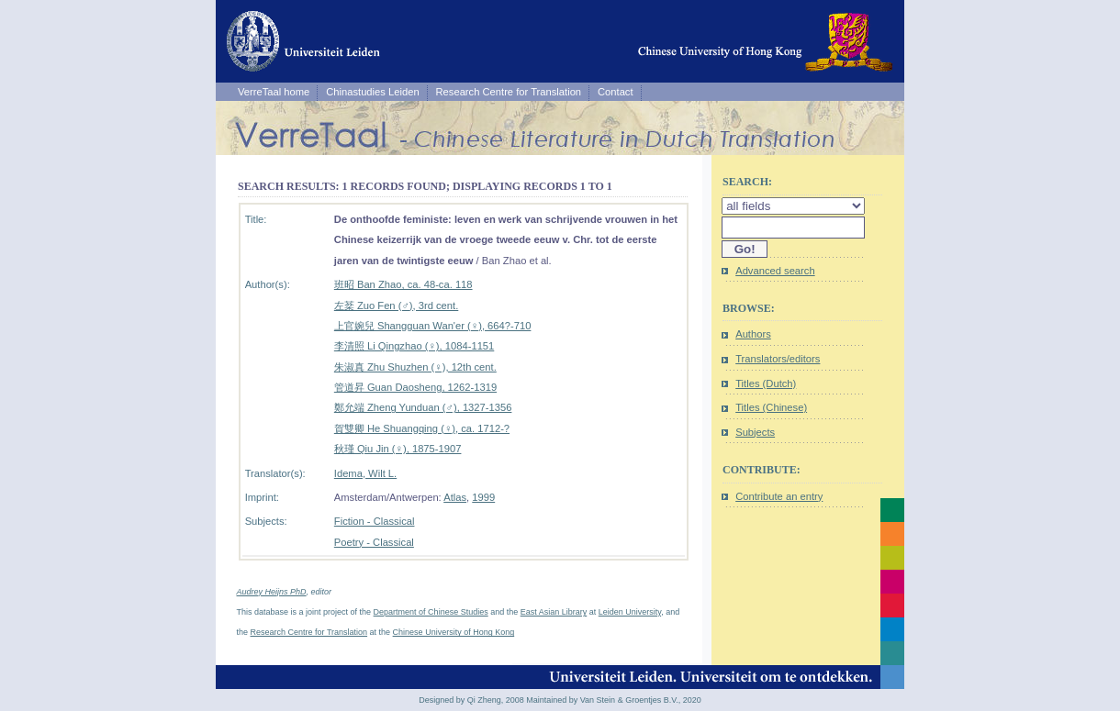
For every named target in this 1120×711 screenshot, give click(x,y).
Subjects (755, 432)
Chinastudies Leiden (372, 91)
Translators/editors (777, 358)
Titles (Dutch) (765, 383)
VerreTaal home (273, 91)
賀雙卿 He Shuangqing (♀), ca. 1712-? (422, 428)
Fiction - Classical (374, 521)
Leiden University (630, 612)
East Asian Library (554, 612)
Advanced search (774, 270)
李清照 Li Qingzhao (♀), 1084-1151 (414, 345)
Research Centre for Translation (509, 91)
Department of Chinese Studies (431, 612)
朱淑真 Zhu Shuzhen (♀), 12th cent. (415, 366)
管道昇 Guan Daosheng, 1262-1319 (415, 387)
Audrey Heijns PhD (272, 591)
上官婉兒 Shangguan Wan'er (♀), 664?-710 (433, 325)
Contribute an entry (779, 496)
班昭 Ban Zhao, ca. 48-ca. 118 (403, 284)
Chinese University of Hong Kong (454, 632)
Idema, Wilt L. (365, 473)
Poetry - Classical (374, 542)
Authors (753, 333)
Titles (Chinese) (771, 407)
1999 (483, 497)
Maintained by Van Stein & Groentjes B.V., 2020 (613, 700)
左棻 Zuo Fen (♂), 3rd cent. (396, 305)
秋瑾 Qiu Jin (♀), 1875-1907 (398, 448)
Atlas (454, 497)
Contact (615, 91)
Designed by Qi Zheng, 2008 (471, 700)
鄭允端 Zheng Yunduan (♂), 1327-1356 (423, 407)
